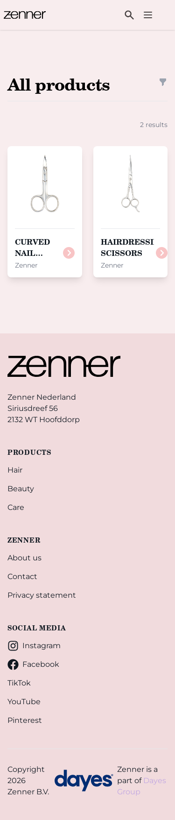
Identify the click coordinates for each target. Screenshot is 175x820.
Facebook (33, 664)
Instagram (34, 645)
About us (24, 557)
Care (15, 507)
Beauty (20, 488)
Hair (14, 470)
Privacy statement (41, 595)
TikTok (19, 683)
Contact (22, 576)
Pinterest (24, 720)
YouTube (24, 701)
